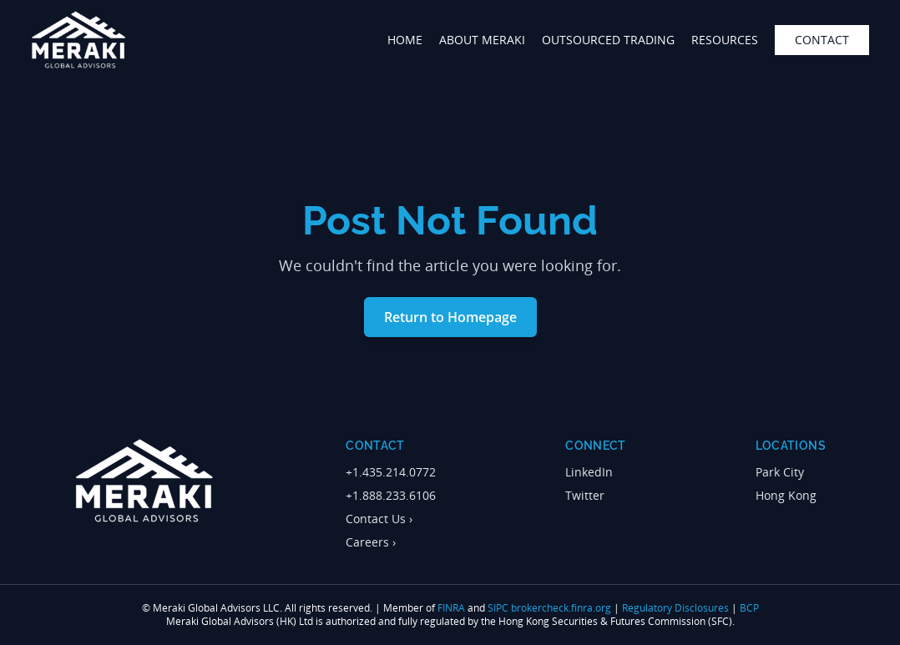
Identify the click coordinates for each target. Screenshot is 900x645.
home (404, 40)
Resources (724, 40)
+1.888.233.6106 (391, 495)
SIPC (498, 608)
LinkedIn (589, 472)
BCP (749, 608)
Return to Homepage (450, 317)
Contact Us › (379, 519)
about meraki (482, 40)
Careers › (371, 542)
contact (822, 40)
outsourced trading (608, 40)
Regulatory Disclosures (675, 608)
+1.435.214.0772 (391, 472)
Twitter (584, 495)
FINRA (451, 608)
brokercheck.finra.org (561, 608)
